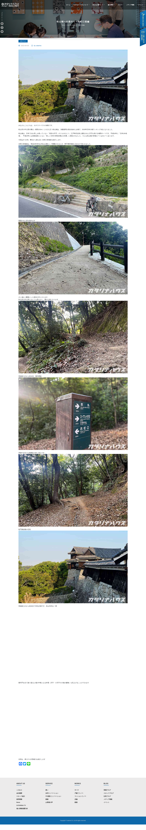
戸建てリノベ (79, 798)
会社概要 (19, 798)
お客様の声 (49, 808)
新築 (47, 805)
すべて (77, 795)
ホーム (68, 5)
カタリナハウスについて (81, 5)
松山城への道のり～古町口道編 (75, 25)
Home (63, 25)
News (18, 808)
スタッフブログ (109, 798)
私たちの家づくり (99, 5)
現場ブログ (107, 795)
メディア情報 (130, 5)
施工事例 (111, 5)
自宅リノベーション (52, 798)
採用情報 (19, 805)
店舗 (76, 805)
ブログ (120, 5)
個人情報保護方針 (22, 814)
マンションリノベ (80, 802)
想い (47, 795)
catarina (37, 46)
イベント (140, 5)
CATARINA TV (21, 811)
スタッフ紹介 (20, 802)
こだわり (19, 795)
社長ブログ (23, 41)
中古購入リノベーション (53, 802)
